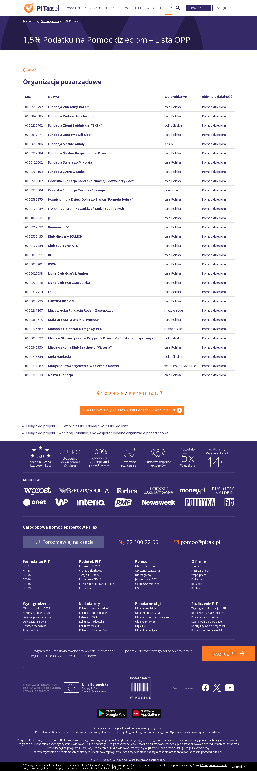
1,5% (168, 8)
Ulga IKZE (141, 626)
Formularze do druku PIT (206, 631)
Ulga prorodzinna (146, 609)
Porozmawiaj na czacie (72, 542)
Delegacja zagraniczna (37, 618)
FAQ (137, 588)
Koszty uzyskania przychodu (208, 626)
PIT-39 (27, 588)
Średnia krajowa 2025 (36, 613)
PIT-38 (27, 580)
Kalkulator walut (89, 626)
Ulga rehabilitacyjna (147, 613)
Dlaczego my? (143, 575)
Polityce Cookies (122, 768)
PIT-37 (109, 8)
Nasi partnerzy (200, 571)
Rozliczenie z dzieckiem (205, 618)
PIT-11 (136, 8)
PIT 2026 (91, 8)
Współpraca (199, 575)
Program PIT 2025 (90, 566)
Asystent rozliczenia (147, 571)
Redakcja (197, 584)
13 (156, 393)
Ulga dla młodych (146, 631)
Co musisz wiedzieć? (147, 584)
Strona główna (50, 21)
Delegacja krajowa (34, 622)
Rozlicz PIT (198, 8)
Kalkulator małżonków (93, 613)
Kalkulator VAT (88, 618)
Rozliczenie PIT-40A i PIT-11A (97, 584)
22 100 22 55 (152, 542)
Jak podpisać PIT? (146, 580)
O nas (195, 566)
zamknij (239, 766)
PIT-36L (27, 584)
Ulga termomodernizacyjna (152, 618)
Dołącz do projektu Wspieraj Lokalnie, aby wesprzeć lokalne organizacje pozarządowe (97, 433)
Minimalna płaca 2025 (36, 609)
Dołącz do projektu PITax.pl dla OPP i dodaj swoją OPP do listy (77, 426)
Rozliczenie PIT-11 (90, 580)
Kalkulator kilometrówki (93, 631)
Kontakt (196, 588)
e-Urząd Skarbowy (90, 571)
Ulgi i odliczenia (145, 566)
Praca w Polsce (32, 631)
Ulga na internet (145, 622)
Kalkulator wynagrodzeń (94, 609)
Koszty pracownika (34, 626)
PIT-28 (122, 8)
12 (151, 393)
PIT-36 (27, 575)
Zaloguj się (223, 8)
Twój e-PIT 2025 (89, 575)
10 (139, 393)
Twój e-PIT (153, 8)
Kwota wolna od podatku (207, 622)
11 (145, 393)
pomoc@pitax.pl (210, 542)
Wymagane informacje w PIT (208, 609)
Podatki (71, 8)
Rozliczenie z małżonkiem (207, 613)
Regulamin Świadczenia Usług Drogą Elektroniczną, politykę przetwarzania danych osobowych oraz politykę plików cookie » (157, 762)
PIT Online (85, 588)
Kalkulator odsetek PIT (93, 622)
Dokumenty (198, 580)
